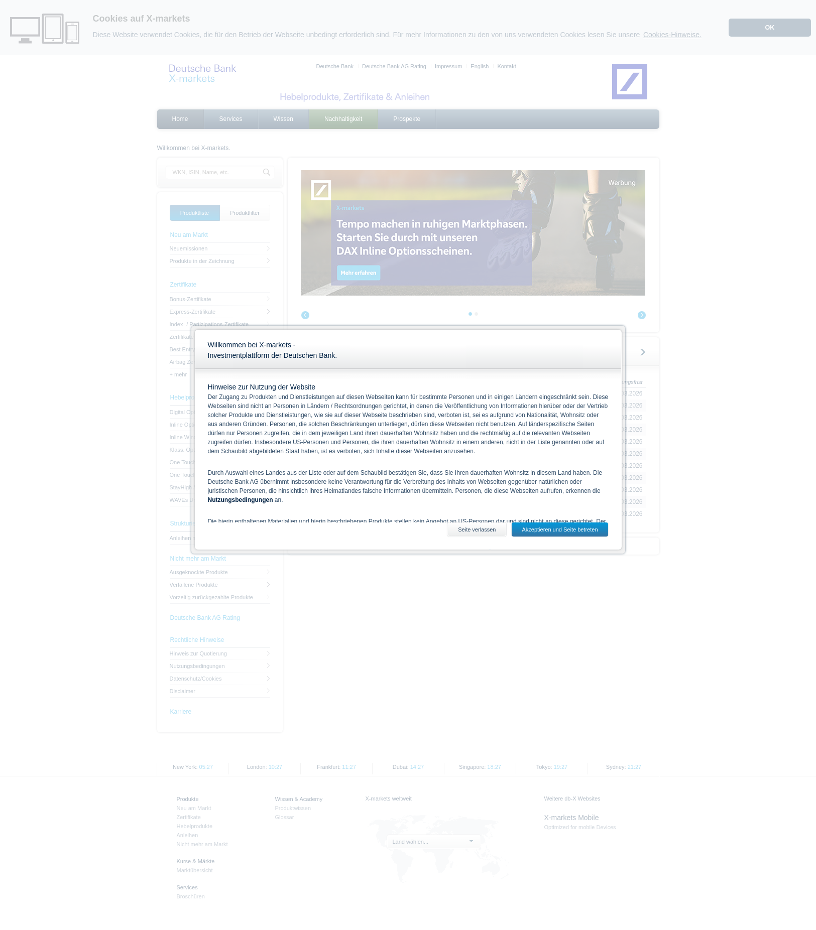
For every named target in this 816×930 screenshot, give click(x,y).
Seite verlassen (477, 529)
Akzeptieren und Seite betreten (560, 529)
